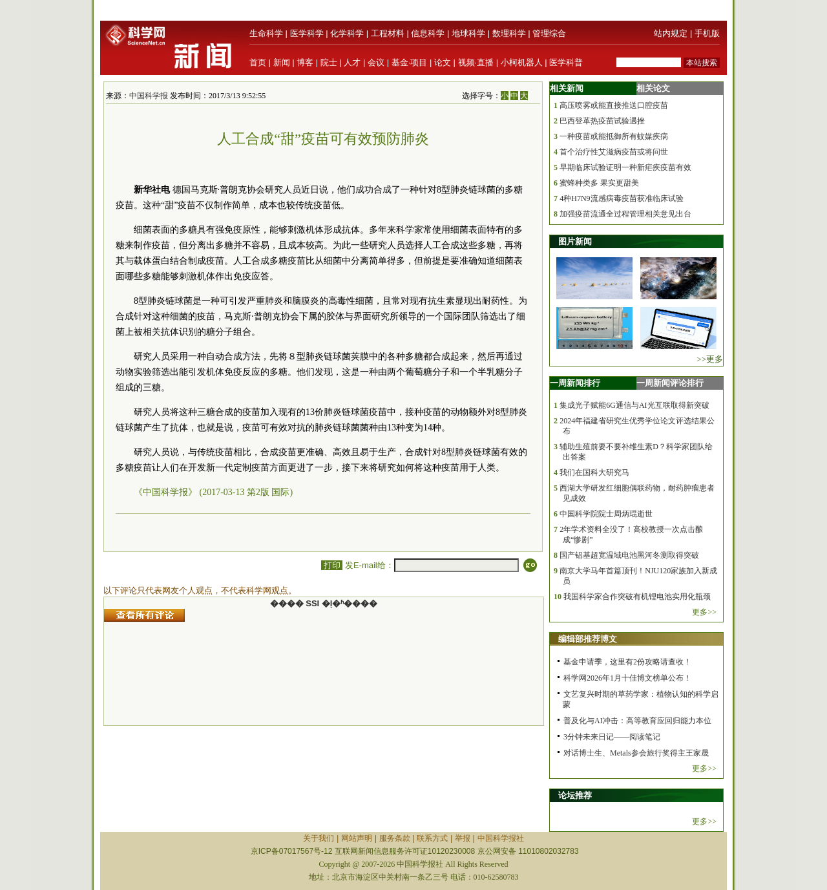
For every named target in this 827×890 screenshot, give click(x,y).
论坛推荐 (575, 795)
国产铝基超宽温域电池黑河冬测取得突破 (629, 555)
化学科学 (347, 33)
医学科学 (307, 33)
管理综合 (549, 33)
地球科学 (468, 33)
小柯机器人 (522, 62)
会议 (376, 62)
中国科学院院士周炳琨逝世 (606, 513)
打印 (331, 565)
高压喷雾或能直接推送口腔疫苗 (614, 105)
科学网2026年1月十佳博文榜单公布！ (627, 678)
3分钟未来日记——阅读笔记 (611, 736)
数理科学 (509, 33)
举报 (462, 838)
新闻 (281, 62)
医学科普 (566, 62)
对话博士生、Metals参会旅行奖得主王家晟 (636, 753)
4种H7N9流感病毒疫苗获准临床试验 (621, 198)
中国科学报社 (500, 838)
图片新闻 (575, 241)
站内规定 (670, 33)
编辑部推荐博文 (587, 639)
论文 (442, 62)
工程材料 (387, 33)
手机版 (707, 33)
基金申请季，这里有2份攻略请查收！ (627, 661)
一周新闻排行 (575, 383)
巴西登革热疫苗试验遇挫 (602, 120)
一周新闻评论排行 (670, 383)
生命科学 (266, 33)
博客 (305, 62)
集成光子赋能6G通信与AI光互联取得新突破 (634, 405)
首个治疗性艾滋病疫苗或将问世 (614, 151)
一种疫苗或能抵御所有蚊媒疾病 (614, 136)
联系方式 (432, 838)
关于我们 (318, 838)
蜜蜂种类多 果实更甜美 (599, 182)
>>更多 (709, 359)
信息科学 (428, 33)
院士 (328, 62)
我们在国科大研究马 (594, 472)
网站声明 (356, 838)
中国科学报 (148, 95)
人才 (352, 62)
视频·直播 (476, 62)
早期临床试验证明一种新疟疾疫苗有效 (625, 167)
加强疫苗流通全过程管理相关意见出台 (625, 213)
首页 (257, 62)
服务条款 (394, 838)
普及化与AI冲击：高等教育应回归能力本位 (637, 720)
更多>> (704, 612)
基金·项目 (410, 62)
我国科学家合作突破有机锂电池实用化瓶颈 (637, 596)
